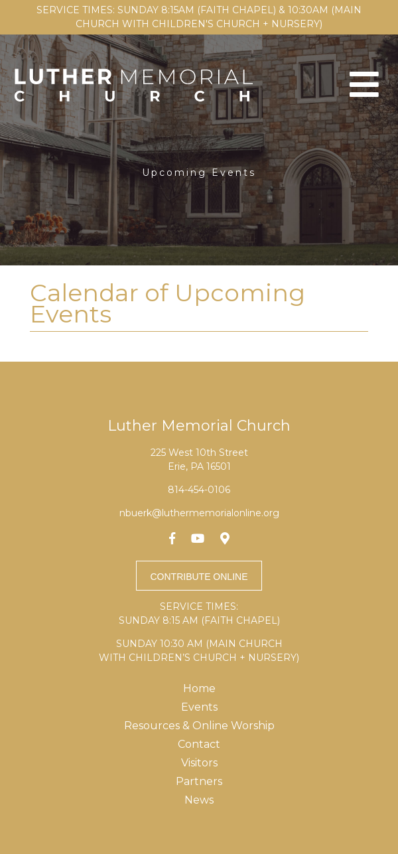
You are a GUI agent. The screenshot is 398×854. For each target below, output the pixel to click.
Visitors (199, 762)
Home (199, 688)
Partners (199, 781)
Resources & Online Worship (199, 725)
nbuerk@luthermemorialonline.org (199, 513)
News (199, 800)
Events (199, 707)
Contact (199, 744)
